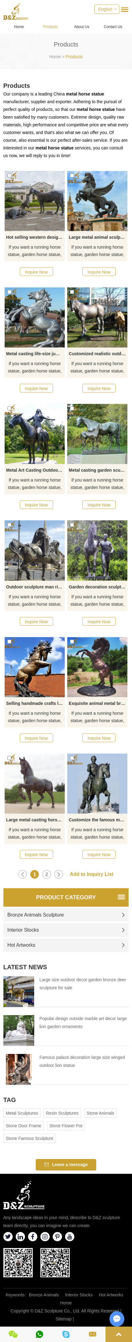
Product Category (66, 897)
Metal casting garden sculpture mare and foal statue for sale (98, 470)
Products (50, 27)
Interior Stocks (66, 930)
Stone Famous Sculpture (29, 1138)
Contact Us (113, 27)
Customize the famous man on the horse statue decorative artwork (98, 819)
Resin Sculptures (62, 1113)
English (105, 9)
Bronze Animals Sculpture (66, 914)
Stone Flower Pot (65, 1125)
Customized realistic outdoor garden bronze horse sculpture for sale (98, 353)
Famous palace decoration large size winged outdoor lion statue (82, 1061)
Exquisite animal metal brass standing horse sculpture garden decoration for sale (98, 703)
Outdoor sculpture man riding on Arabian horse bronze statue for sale (35, 586)
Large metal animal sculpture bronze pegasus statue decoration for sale (98, 237)
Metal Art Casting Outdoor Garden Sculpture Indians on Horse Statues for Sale (35, 470)
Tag (9, 1099)
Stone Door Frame (23, 1125)
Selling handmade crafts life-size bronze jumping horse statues (35, 703)
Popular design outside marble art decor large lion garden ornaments (83, 1022)
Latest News (25, 967)
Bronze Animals (44, 1294)
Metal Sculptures (22, 1113)
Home (19, 27)
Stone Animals (100, 1113)
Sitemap (64, 1318)
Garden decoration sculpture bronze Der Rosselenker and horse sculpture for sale (98, 586)
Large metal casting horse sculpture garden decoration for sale (35, 819)
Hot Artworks (66, 945)
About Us (81, 27)
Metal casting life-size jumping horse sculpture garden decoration (35, 353)
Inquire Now (36, 272)
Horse (66, 1302)
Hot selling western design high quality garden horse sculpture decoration (35, 237)
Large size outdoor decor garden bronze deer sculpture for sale (82, 983)
